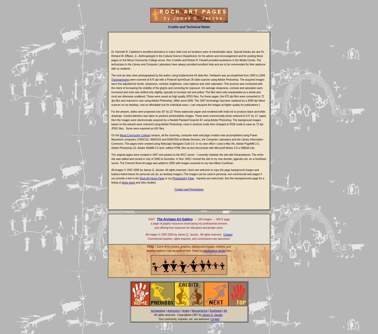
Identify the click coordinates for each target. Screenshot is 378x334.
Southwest (215, 310)
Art (225, 310)
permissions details (214, 250)
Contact (227, 234)
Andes (185, 310)
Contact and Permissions (188, 189)
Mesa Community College (135, 135)
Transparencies (120, 79)
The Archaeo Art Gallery (175, 219)
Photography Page (183, 178)
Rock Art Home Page (152, 178)
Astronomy (173, 310)
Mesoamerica (199, 310)
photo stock (128, 182)
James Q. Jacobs (212, 315)
